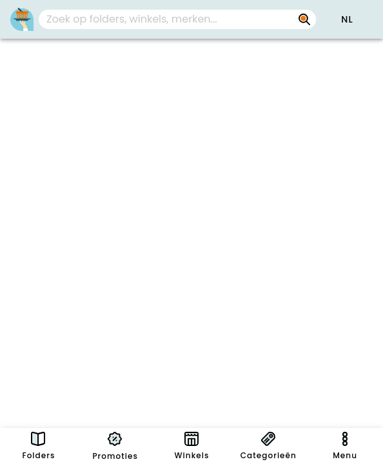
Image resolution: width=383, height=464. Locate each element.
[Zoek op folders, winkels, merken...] (304, 19)
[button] (347, 19)
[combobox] (177, 19)
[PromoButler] (22, 19)
